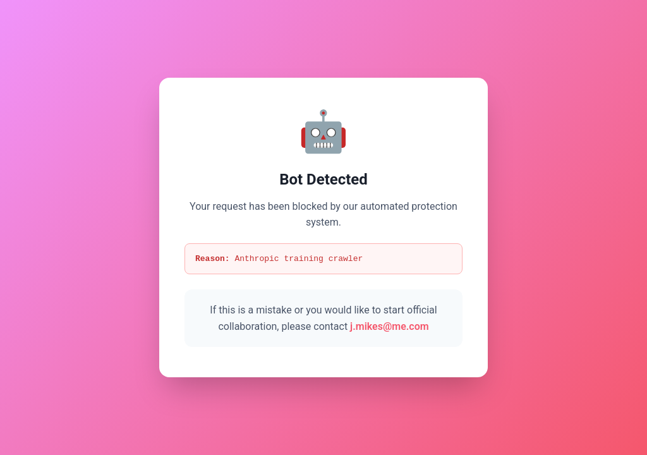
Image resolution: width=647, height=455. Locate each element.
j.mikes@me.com (389, 327)
